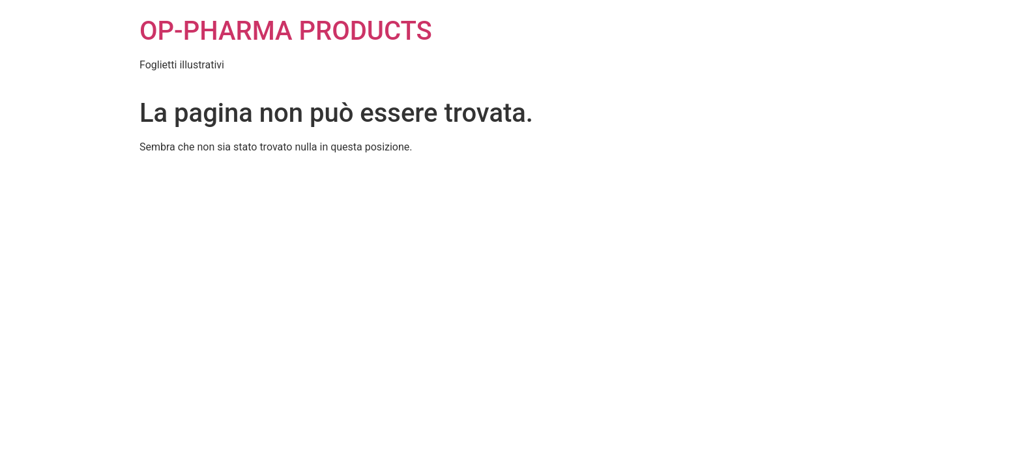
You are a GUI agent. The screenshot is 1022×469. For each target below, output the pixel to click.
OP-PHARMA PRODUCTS (285, 31)
